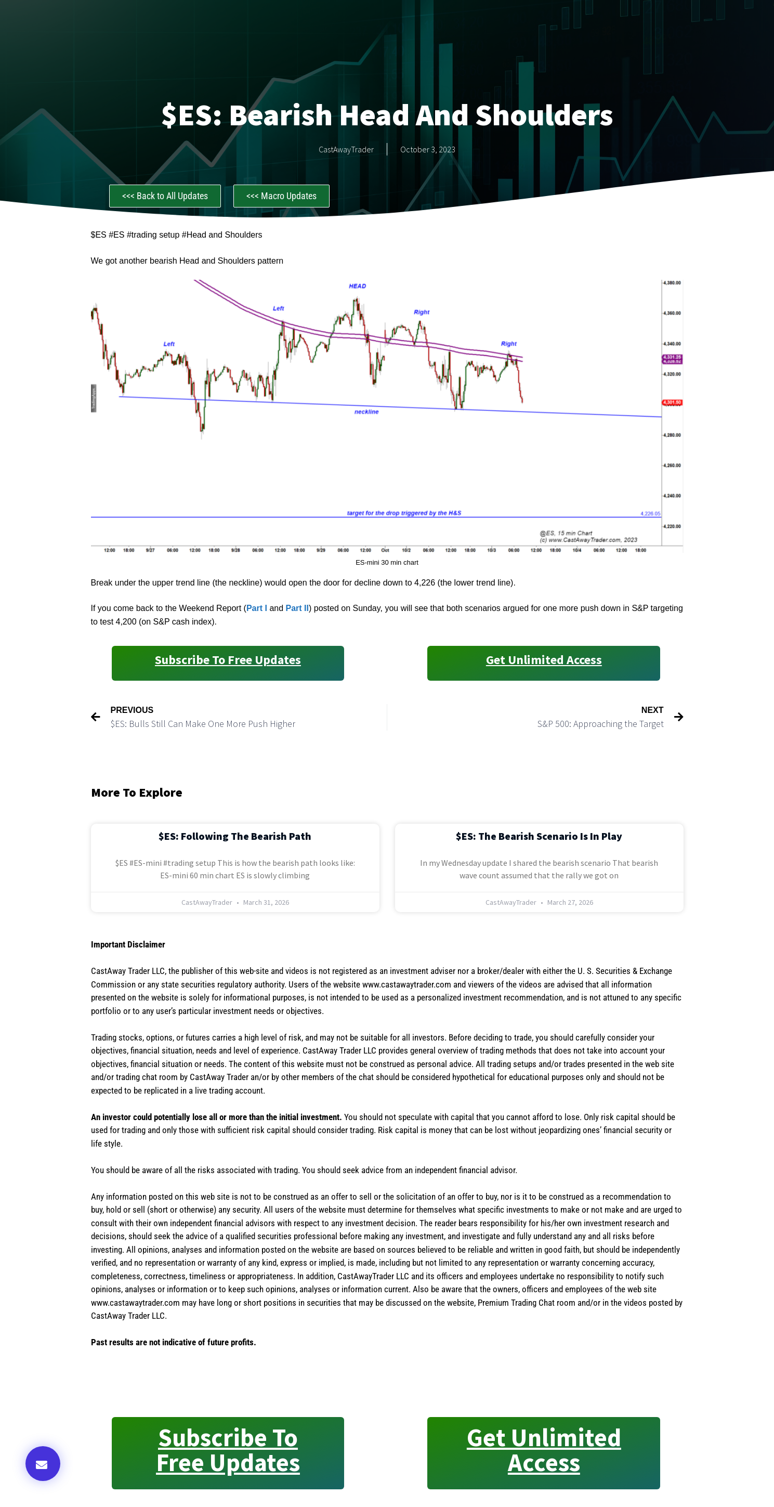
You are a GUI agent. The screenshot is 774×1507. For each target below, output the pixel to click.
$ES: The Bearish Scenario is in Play (539, 835)
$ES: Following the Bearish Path (235, 835)
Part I (257, 608)
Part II (297, 608)
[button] (42, 1463)
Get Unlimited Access (544, 660)
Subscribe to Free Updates (228, 660)
